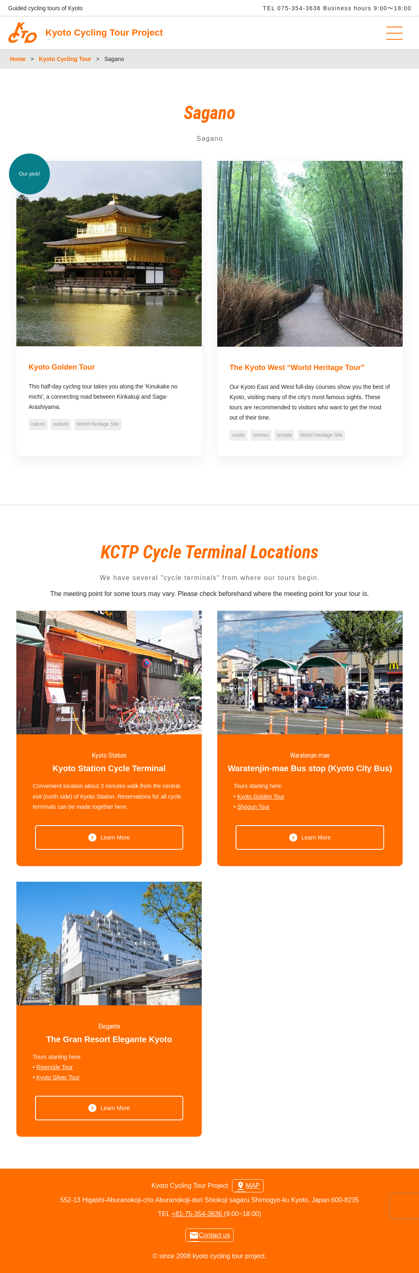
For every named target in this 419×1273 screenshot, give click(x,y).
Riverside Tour (54, 1067)
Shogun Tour (253, 807)
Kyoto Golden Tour (62, 367)
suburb (60, 424)
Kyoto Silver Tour (58, 1077)
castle (238, 435)
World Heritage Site (98, 424)
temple (284, 435)
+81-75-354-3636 (197, 1213)
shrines (261, 435)
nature (38, 424)
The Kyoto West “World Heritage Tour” (297, 367)
